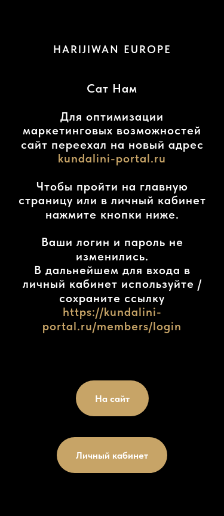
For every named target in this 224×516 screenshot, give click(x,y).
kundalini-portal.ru (112, 158)
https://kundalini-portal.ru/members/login (112, 319)
